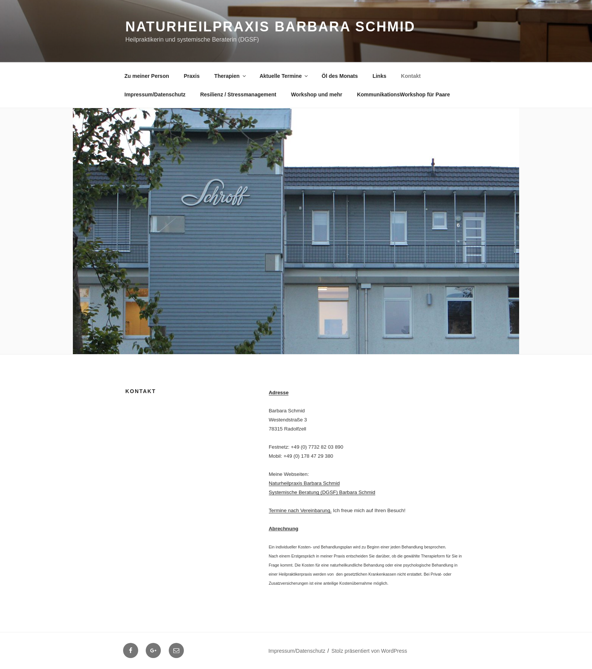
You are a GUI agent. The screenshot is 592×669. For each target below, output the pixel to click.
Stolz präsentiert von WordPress (369, 651)
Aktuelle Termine (284, 76)
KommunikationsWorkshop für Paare (403, 94)
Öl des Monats (340, 76)
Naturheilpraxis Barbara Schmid (270, 26)
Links (380, 76)
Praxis (192, 76)
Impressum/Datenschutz (155, 94)
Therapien (230, 76)
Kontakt (411, 76)
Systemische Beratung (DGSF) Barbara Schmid (322, 492)
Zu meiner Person (147, 76)
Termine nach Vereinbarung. (300, 510)
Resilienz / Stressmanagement (238, 94)
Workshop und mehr (316, 94)
